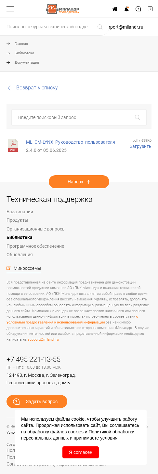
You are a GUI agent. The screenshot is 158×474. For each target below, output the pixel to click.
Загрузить (140, 146)
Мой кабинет (150, 9)
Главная (21, 44)
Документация (27, 62)
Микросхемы (27, 268)
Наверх (75, 181)
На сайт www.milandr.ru (115, 9)
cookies (75, 431)
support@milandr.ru (123, 27)
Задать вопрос (138, 9)
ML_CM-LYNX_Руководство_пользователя (70, 142)
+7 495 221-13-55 (33, 359)
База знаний (20, 211)
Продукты (17, 220)
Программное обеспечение (35, 246)
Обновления (20, 254)
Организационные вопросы (36, 228)
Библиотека (24, 53)
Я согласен (80, 452)
